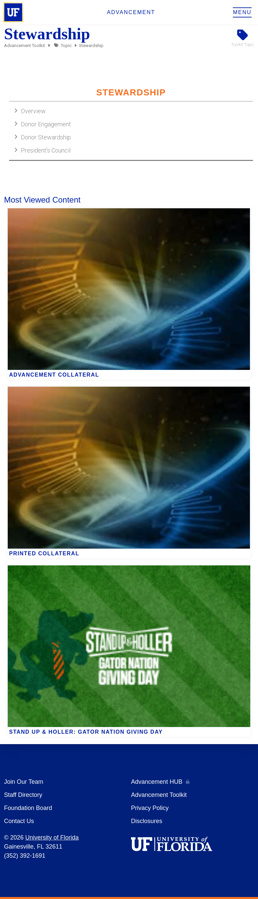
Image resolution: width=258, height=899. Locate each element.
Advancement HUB (156, 781)
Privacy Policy (150, 808)
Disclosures (146, 821)
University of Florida (52, 837)
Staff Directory (23, 794)
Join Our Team (23, 781)
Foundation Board (28, 808)
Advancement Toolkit (24, 45)
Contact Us (19, 821)
